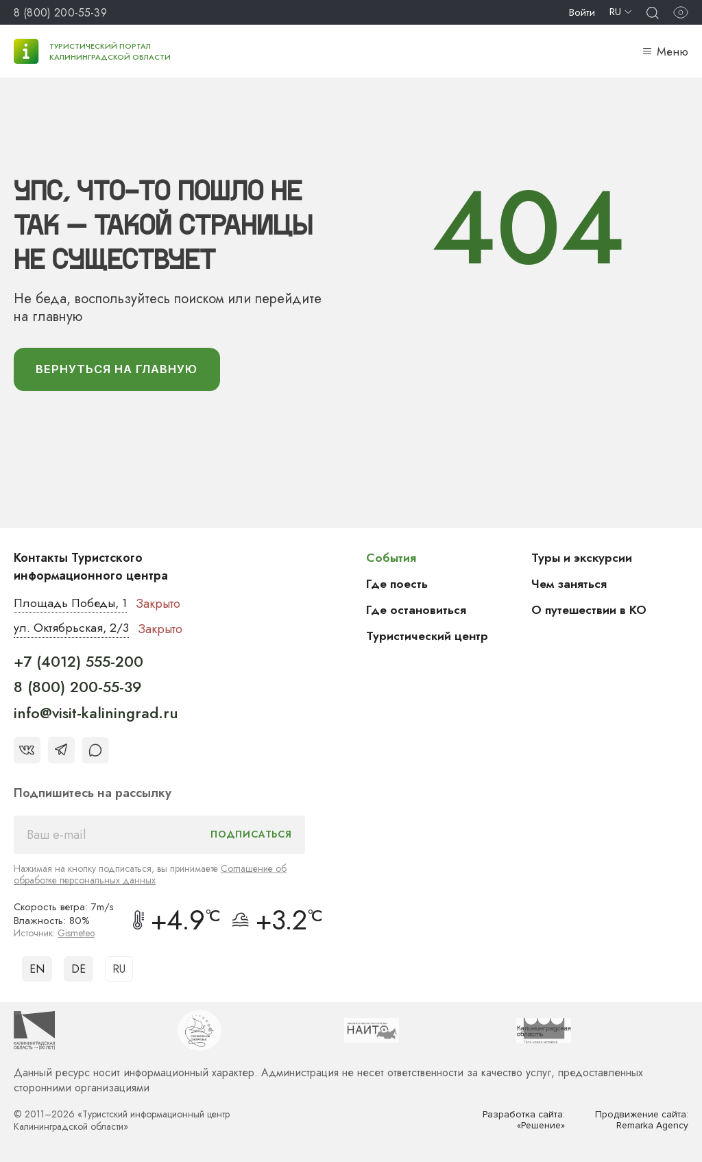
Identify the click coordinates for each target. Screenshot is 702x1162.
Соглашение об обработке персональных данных (150, 875)
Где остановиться (417, 610)
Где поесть (398, 584)
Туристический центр (428, 636)
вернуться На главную (120, 370)
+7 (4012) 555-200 (78, 663)
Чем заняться (569, 584)
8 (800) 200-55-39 (60, 13)
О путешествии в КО (590, 610)
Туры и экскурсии (582, 558)
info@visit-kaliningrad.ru (96, 714)
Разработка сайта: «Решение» (523, 1121)
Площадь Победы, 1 (72, 604)
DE (78, 969)
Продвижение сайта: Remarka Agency (641, 1121)
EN (37, 969)
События (391, 558)
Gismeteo (77, 934)
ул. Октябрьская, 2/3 (72, 630)
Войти (582, 12)
